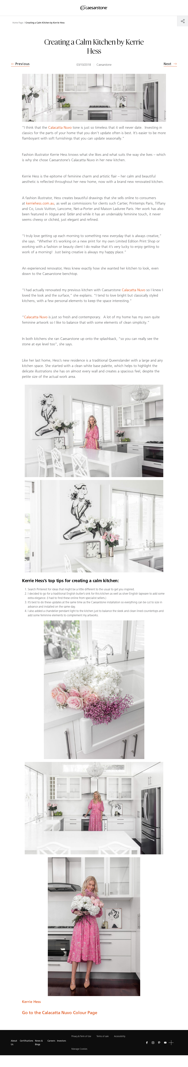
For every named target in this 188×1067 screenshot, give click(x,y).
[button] (171, 1042)
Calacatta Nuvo (60, 127)
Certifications (26, 1040)
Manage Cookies (79, 1049)
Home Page (17, 23)
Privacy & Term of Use (81, 1036)
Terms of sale (103, 1036)
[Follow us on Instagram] (153, 1042)
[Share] (182, 21)
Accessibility (119, 1036)
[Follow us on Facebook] (147, 1042)
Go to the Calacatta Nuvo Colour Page (59, 1012)
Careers (51, 1040)
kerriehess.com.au (40, 203)
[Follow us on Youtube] (165, 1042)
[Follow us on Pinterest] (159, 1042)
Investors (61, 1040)
